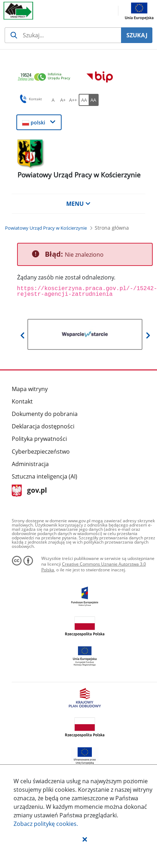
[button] (85, 839)
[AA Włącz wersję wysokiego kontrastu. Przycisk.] (94, 100)
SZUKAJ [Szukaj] (136, 35)
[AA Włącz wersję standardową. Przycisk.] (84, 100)
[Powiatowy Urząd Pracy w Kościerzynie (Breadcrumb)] (46, 228)
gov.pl (29, 491)
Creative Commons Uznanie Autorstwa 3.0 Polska (93, 567)
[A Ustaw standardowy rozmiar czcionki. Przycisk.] (53, 100)
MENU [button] (78, 204)
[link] (45, 77)
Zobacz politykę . (46, 824)
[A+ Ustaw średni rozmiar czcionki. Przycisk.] (63, 100)
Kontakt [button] (29, 99)
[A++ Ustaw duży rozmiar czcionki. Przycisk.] (73, 100)
